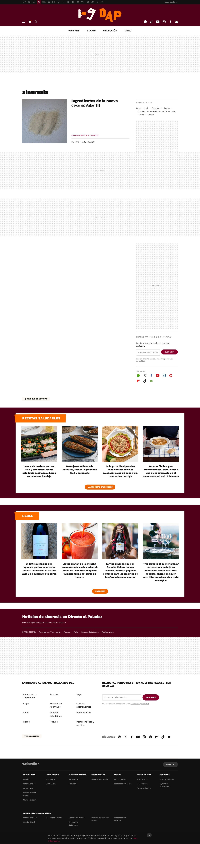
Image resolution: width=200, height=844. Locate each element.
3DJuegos (50, 779)
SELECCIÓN (110, 30)
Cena (138, 108)
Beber (27, 516)
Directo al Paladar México (100, 819)
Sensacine (73, 779)
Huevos (54, 721)
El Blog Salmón (167, 779)
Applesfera (28, 788)
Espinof (72, 784)
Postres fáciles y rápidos (85, 723)
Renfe (164, 111)
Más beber (100, 591)
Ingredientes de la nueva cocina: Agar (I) (94, 102)
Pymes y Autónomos (165, 785)
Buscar (36, 21)
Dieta (142, 115)
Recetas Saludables (90, 632)
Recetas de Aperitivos (56, 705)
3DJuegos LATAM (54, 818)
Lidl (146, 108)
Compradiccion (144, 788)
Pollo (76, 632)
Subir (168, 764)
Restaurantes (108, 632)
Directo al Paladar (100, 779)
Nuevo (30, 21)
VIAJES (91, 30)
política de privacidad (139, 704)
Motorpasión (120, 779)
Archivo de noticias (37, 399)
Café (173, 111)
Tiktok (151, 21)
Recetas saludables (41, 418)
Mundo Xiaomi (30, 800)
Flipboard (138, 380)
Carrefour (156, 108)
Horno (26, 721)
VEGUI (128, 30)
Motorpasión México (120, 819)
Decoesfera (142, 784)
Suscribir (169, 352)
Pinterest (170, 375)
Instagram (164, 21)
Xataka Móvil (29, 784)
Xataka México (30, 818)
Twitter (145, 375)
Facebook (170, 21)
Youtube (158, 21)
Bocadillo (154, 111)
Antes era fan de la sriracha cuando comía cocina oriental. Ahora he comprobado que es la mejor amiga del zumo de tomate (80, 570)
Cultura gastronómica (83, 705)
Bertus (75, 142)
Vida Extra (51, 784)
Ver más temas (31, 736)
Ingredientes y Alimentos (84, 135)
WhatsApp (145, 21)
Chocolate (141, 111)
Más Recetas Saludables (100, 487)
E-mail (176, 21)
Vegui (79, 694)
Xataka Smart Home (29, 794)
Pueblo (167, 108)
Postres (67, 632)
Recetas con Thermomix (49, 632)
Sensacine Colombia (73, 823)
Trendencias (142, 779)
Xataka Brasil (29, 822)
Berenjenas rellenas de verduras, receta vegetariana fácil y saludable (80, 469)
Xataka (26, 779)
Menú (23, 21)
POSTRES (73, 30)
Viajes (26, 703)
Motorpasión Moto (122, 784)
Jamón (151, 115)
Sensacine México (77, 818)
